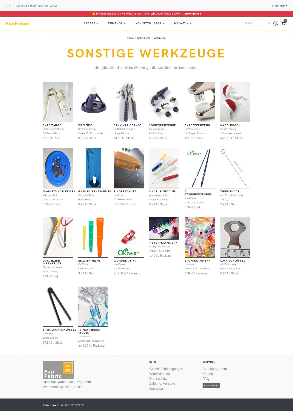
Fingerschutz (125, 191)
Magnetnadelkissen (59, 191)
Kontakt (208, 374)
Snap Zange (52, 125)
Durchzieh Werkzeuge (52, 262)
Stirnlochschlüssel (59, 329)
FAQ (206, 379)
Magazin (183, 23)
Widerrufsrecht (160, 374)
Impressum (157, 388)
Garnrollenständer (94, 191)
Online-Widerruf (211, 385)
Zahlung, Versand (162, 383)
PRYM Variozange (128, 125)
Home (130, 38)
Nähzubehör (143, 38)
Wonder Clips (125, 260)
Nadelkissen (230, 125)
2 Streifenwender (198, 192)
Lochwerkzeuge (162, 125)
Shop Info (278, 5)
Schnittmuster (150, 23)
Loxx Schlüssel (232, 260)
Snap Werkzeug (197, 125)
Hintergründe (193, 13)
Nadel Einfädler (162, 191)
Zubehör (117, 23)
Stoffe (91, 23)
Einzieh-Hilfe (89, 260)
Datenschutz (158, 379)
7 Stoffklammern (163, 242)
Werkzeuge (160, 38)
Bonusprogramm (215, 369)
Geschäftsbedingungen (166, 369)
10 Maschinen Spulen (89, 331)
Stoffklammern (198, 260)
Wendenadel (230, 191)
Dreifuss (85, 125)
